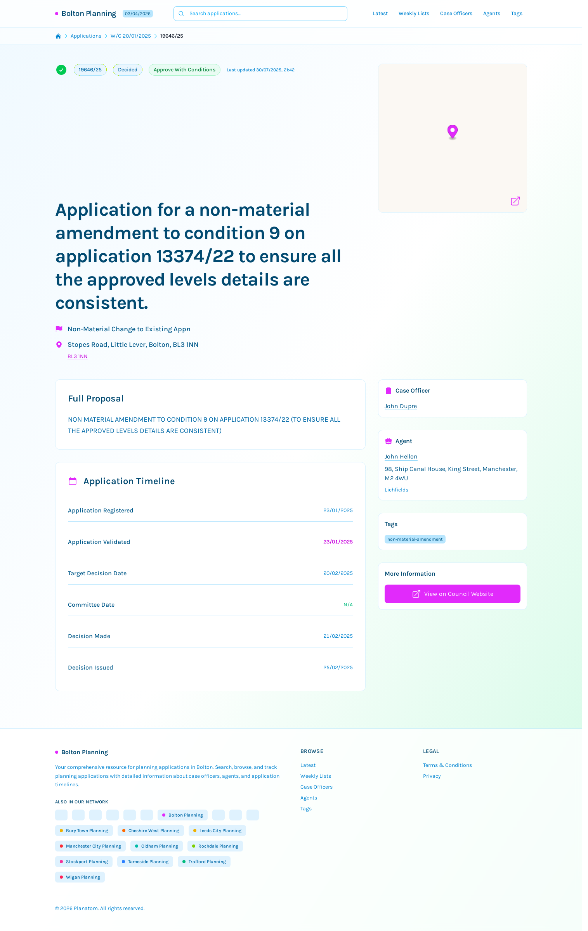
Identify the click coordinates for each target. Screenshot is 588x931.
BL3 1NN (78, 356)
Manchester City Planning (90, 846)
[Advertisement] (210, 139)
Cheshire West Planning (150, 830)
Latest (380, 13)
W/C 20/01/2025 (131, 36)
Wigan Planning (80, 877)
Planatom (86, 908)
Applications (86, 36)
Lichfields (396, 489)
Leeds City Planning (217, 830)
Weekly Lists (414, 13)
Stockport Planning (84, 861)
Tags (516, 13)
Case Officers (456, 13)
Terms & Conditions (447, 765)
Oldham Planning (156, 846)
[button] (453, 133)
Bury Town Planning (84, 830)
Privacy (432, 776)
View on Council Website (452, 594)
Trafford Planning (204, 861)
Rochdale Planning (215, 846)
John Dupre (401, 406)
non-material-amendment (415, 539)
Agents (491, 13)
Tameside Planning (145, 861)
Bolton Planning (88, 13)
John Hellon (401, 456)
